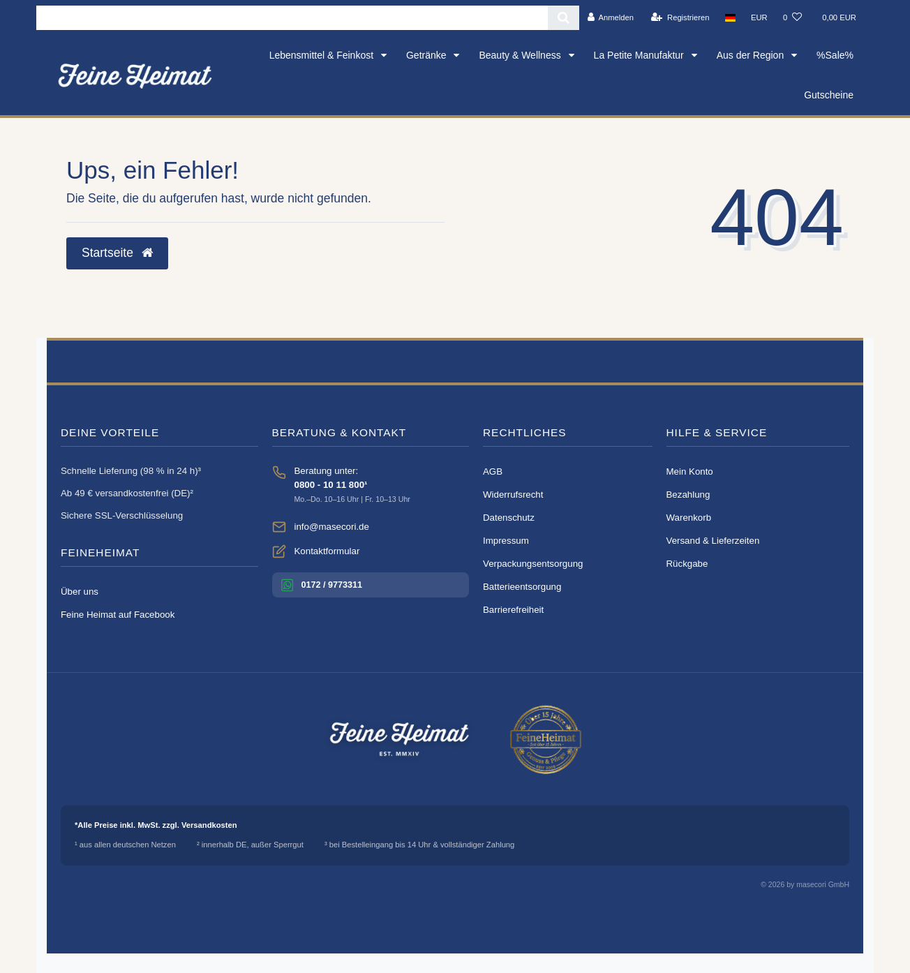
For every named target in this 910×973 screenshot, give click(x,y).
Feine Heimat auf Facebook (117, 614)
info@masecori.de (331, 526)
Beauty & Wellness (521, 55)
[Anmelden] (610, 17)
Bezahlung (688, 494)
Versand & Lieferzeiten (713, 540)
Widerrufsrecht (513, 494)
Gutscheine (828, 95)
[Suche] (563, 18)
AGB (492, 471)
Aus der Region (751, 55)
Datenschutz (509, 517)
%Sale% (834, 55)
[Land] (730, 17)
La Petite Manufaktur (640, 55)
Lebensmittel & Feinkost (322, 55)
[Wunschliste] (792, 17)
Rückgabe (687, 563)
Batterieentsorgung (522, 586)
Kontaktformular (327, 551)
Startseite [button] (117, 253)
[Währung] (759, 17)
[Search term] (292, 18)
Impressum (506, 540)
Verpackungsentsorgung (533, 563)
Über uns (79, 591)
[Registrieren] (680, 17)
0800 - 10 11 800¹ (331, 485)
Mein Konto (689, 471)
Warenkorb (689, 517)
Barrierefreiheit (513, 609)
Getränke (427, 55)
